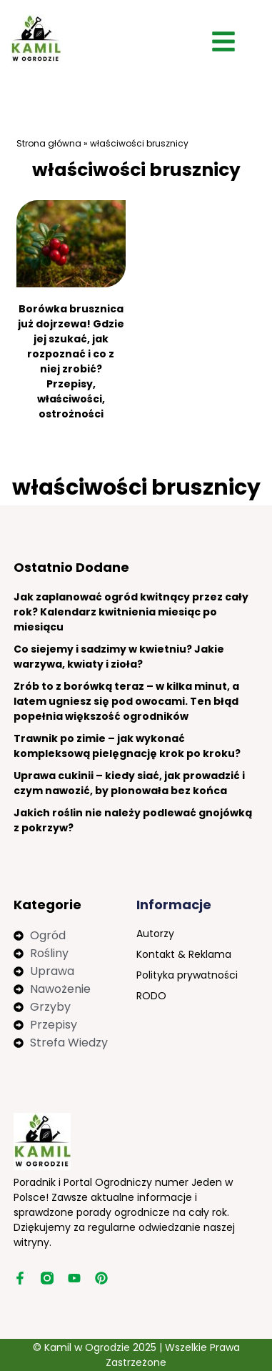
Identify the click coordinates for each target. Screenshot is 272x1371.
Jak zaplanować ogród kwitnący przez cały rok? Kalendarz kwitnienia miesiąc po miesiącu (131, 612)
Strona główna (48, 143)
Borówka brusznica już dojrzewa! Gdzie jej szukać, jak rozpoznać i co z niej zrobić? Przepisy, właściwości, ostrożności (71, 361)
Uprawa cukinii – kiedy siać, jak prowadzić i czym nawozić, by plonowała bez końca (129, 783)
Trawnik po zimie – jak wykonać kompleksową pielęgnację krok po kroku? (127, 746)
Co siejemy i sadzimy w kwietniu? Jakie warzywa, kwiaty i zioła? (119, 656)
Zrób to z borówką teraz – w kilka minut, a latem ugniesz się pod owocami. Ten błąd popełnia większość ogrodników (126, 701)
